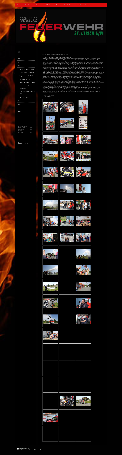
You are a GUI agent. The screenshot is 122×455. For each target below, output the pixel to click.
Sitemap (27, 448)
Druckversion (21, 448)
